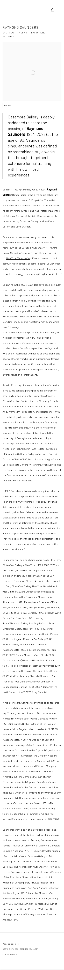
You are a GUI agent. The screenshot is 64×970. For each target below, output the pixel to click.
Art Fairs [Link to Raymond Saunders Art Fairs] (8, 36)
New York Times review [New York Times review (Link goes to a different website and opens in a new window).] (18, 258)
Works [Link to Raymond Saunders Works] (23, 32)
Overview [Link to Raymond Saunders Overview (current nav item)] (8, 32)
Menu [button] (58, 10)
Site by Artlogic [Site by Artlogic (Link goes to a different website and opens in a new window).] (11, 954)
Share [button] (8, 105)
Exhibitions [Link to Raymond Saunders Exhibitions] (38, 32)
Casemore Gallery (23, 10)
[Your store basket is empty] (53, 10)
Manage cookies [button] (11, 944)
